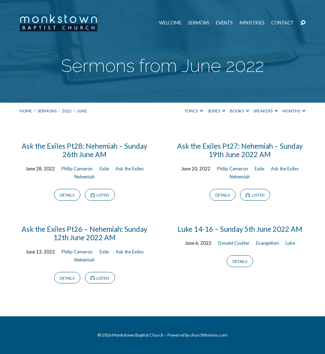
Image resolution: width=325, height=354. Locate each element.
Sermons (198, 23)
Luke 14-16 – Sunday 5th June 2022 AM (240, 229)
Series (216, 111)
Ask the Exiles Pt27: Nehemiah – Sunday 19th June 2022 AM (240, 150)
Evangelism (267, 243)
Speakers (265, 111)
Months (293, 111)
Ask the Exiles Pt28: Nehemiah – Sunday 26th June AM (84, 150)
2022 (67, 111)
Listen (100, 195)
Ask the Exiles (130, 168)
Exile (104, 168)
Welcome (170, 23)
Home (26, 111)
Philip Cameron (77, 168)
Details (67, 195)
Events (224, 23)
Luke (290, 243)
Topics (194, 111)
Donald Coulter (234, 243)
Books (239, 111)
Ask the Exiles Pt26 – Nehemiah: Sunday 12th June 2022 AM (84, 233)
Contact (282, 23)
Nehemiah (84, 176)
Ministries (252, 23)
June (82, 111)
